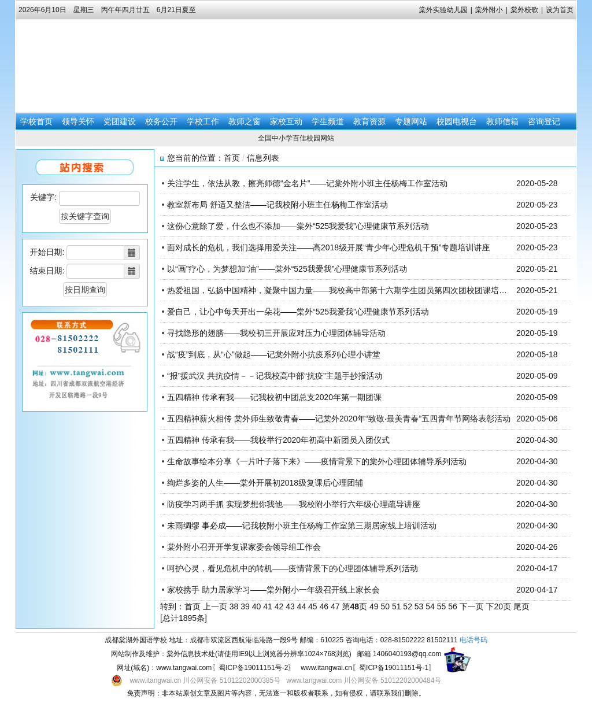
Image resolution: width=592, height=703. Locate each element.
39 (245, 606)
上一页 (215, 606)
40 (256, 606)
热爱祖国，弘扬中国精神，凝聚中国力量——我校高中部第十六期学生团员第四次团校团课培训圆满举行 (353, 290)
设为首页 (560, 10)
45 (312, 606)
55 (441, 606)
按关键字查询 (85, 216)
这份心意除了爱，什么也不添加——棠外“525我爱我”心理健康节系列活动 (298, 226)
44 (301, 606)
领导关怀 (78, 121)
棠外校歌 (524, 10)
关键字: (43, 197)
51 (396, 606)
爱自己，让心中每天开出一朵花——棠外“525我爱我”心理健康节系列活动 (298, 311)
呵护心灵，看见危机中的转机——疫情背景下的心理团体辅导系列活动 (292, 568)
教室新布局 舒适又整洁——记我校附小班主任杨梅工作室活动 (277, 204)
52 (407, 606)
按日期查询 (85, 289)
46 (324, 606)
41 (267, 606)
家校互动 (286, 121)
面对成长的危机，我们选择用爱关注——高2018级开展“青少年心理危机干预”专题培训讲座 (328, 247)
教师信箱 (502, 121)
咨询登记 (544, 121)
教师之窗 (244, 121)
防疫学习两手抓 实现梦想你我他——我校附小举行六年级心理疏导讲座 (293, 504)
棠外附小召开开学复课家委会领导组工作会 (244, 547)
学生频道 (328, 121)
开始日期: (47, 252)
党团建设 (119, 121)
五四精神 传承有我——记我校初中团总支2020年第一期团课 (274, 397)
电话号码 (473, 640)
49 (374, 606)
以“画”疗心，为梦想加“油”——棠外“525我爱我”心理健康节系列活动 (287, 268)
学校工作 (203, 121)
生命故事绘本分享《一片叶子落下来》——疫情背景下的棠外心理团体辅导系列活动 (317, 461)
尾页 (521, 606)
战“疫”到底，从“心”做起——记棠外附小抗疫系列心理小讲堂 (273, 354)
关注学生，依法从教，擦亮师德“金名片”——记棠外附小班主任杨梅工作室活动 (307, 183)
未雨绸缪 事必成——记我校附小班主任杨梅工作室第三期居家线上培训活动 (301, 525)
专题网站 (411, 121)
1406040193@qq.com (407, 654)
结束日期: (47, 270)
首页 (232, 157)
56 (452, 606)
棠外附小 (489, 10)
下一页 (472, 606)
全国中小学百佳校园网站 (296, 138)
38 (234, 606)
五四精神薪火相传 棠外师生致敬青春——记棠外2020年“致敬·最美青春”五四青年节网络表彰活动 (338, 418)
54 (430, 606)
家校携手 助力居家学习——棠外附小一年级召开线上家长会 (273, 589)
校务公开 (161, 121)
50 (385, 606)
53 (419, 606)
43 (290, 606)
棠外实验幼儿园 (443, 10)
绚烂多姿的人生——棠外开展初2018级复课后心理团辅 (265, 482)
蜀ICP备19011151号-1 (393, 668)
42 (279, 606)
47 (335, 606)
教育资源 (369, 121)
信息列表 (263, 157)
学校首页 (36, 121)
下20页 (499, 606)
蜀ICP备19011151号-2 (253, 668)
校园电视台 (456, 121)
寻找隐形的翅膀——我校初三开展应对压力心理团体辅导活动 (276, 333)
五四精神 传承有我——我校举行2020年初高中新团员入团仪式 (278, 440)
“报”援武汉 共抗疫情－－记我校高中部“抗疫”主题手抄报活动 (275, 375)
